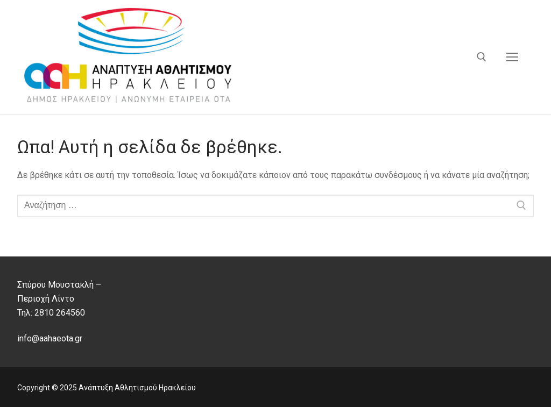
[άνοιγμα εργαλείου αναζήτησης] (481, 57)
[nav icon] (512, 57)
